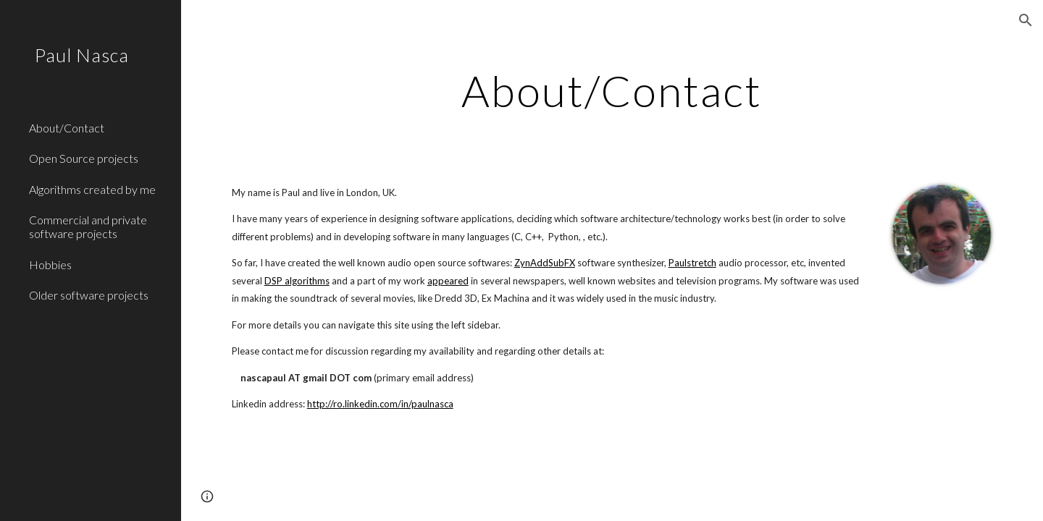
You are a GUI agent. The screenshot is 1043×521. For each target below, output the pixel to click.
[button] (1025, 20)
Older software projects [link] (88, 295)
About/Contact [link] (66, 128)
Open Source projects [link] (83, 158)
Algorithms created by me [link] (92, 189)
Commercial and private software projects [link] (88, 226)
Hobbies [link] (50, 264)
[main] (612, 90)
